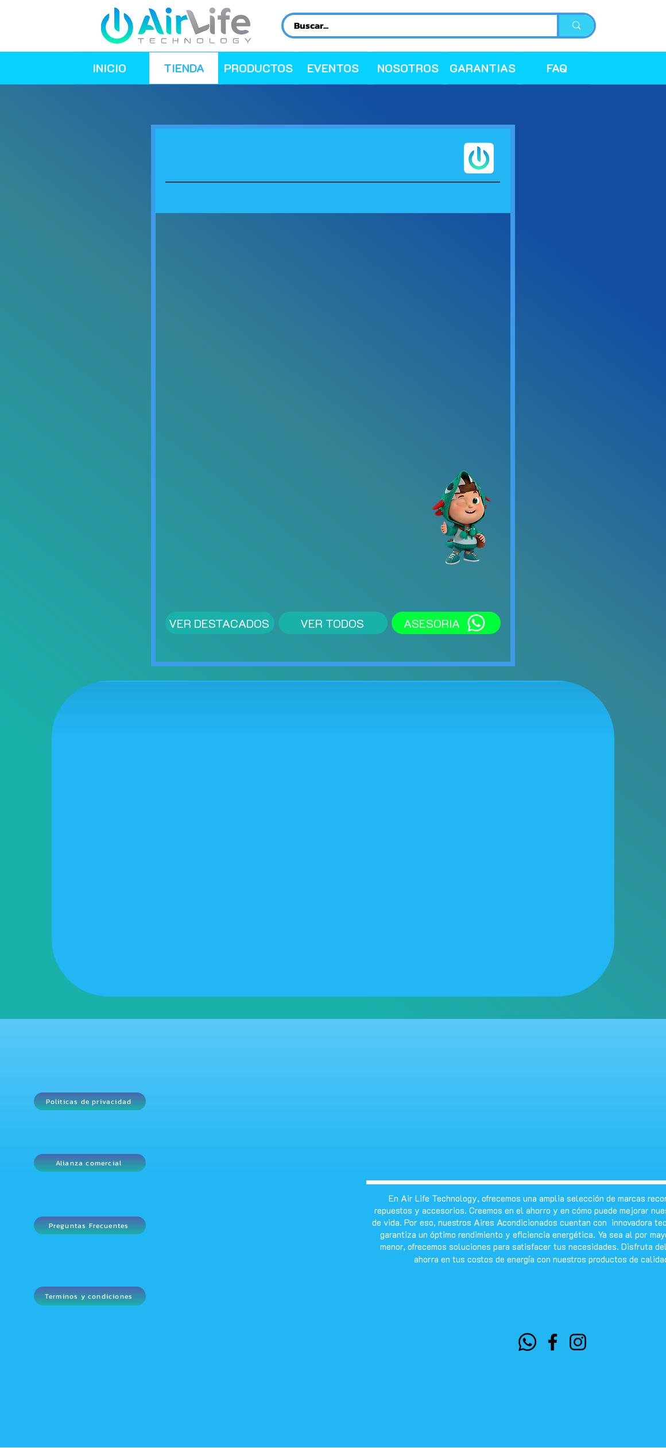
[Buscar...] (413, 25)
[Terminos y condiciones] (90, 1296)
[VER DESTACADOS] (219, 623)
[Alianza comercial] (90, 1163)
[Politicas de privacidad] (90, 1101)
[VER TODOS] (333, 623)
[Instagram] (578, 1342)
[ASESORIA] (446, 623)
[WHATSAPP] (527, 1342)
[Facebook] (552, 1342)
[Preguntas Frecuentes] (90, 1225)
